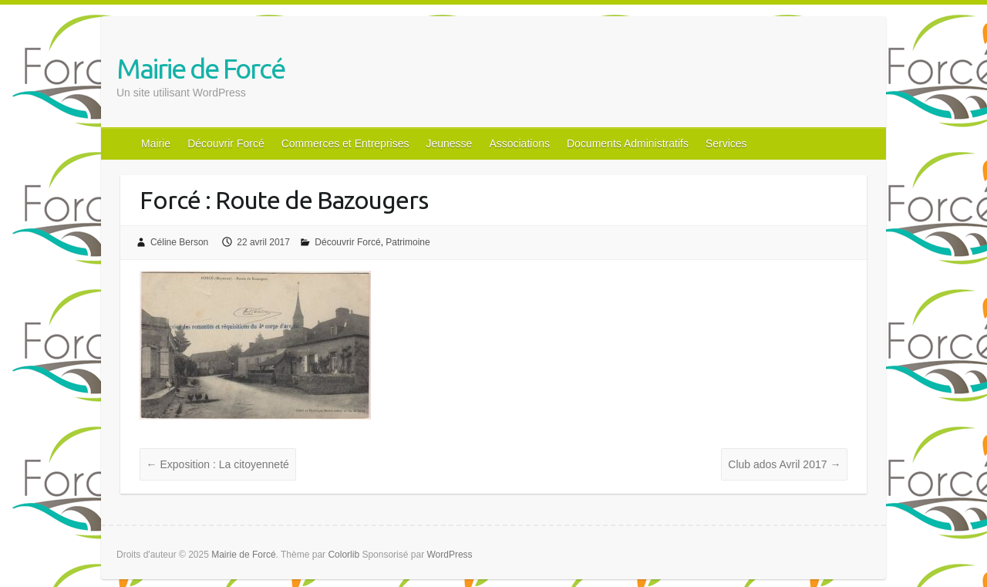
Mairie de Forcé (200, 68)
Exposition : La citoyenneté (218, 464)
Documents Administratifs (628, 143)
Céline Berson (179, 242)
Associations (519, 143)
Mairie (155, 143)
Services (726, 143)
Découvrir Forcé (225, 143)
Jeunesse (449, 143)
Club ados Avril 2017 (784, 464)
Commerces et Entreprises (345, 143)
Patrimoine (407, 242)
